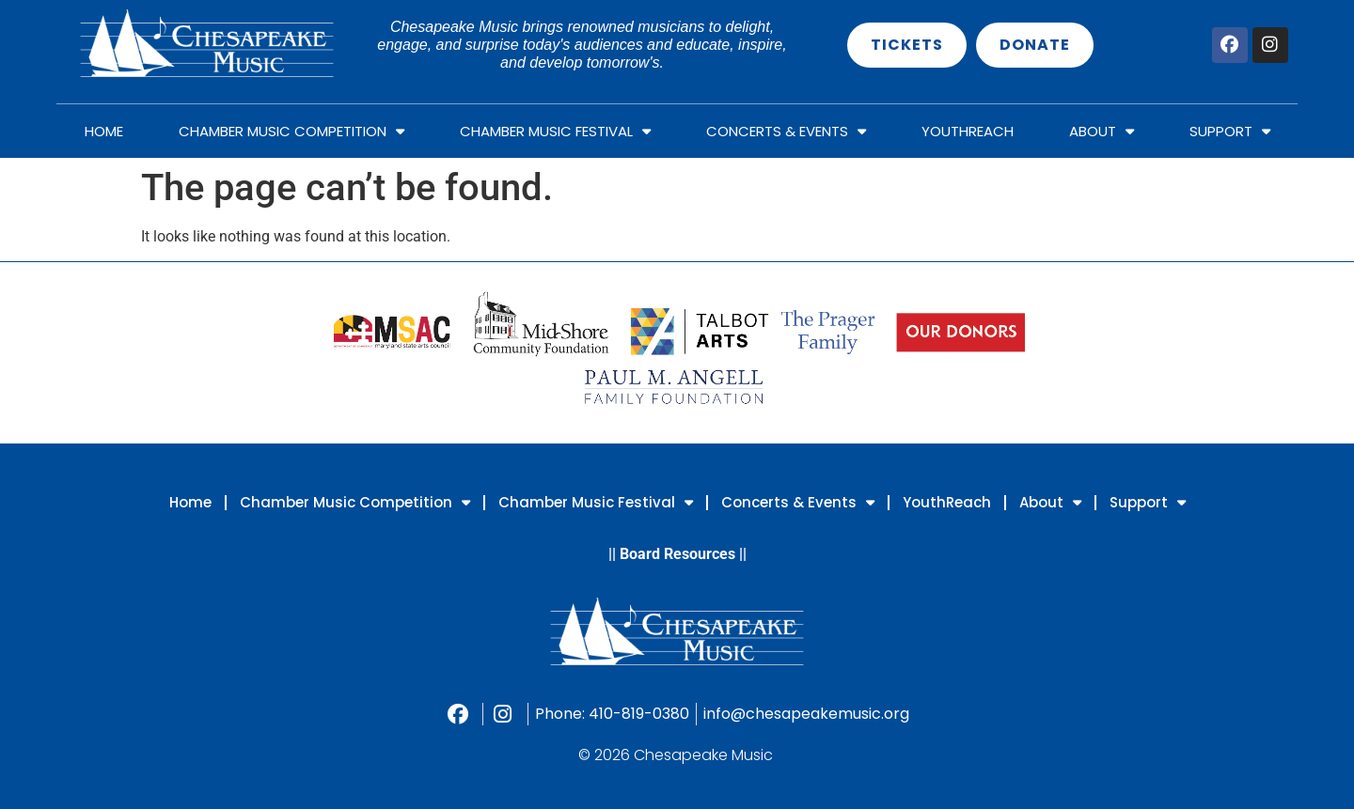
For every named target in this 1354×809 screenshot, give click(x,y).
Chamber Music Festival (555, 131)
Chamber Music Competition (291, 131)
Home (104, 131)
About (1101, 131)
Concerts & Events (786, 131)
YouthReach (967, 131)
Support (1229, 131)
